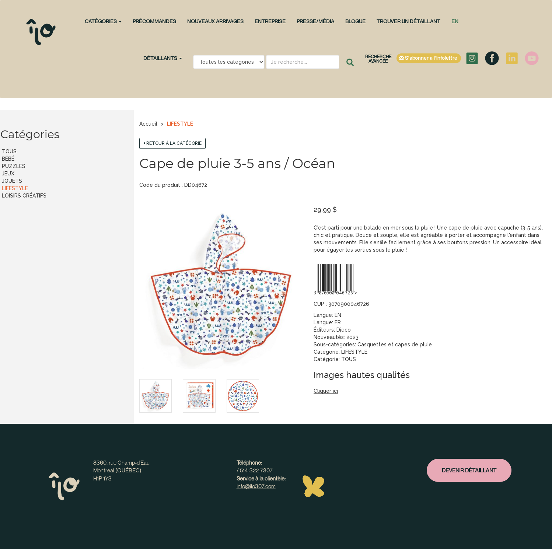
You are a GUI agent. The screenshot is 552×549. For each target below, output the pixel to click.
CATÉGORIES (103, 21)
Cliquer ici (326, 391)
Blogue (355, 21)
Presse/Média (315, 21)
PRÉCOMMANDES (154, 21)
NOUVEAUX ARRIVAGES (215, 21)
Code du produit (159, 185)
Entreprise (270, 21)
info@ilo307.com (256, 486)
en (454, 21)
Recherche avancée (378, 59)
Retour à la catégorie (172, 143)
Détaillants (162, 58)
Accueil (148, 124)
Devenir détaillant (469, 470)
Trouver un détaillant (408, 21)
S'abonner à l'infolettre (428, 58)
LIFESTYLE (180, 124)
